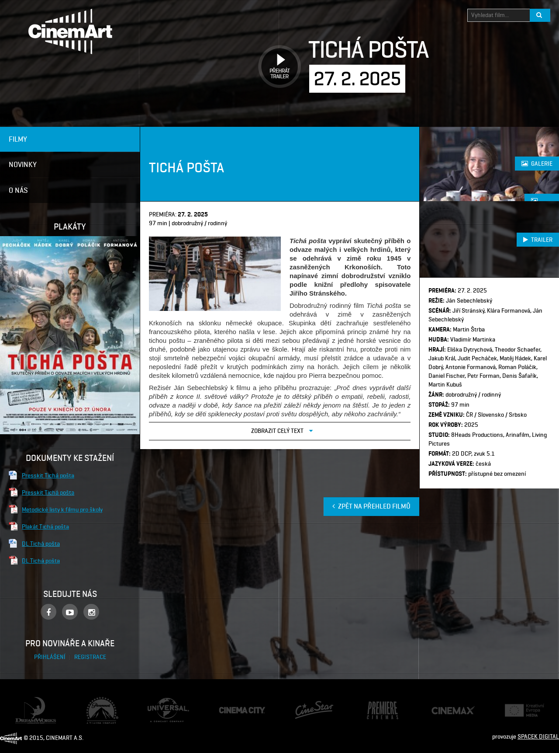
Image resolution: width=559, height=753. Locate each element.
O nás (18, 190)
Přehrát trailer (276, 57)
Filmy (18, 139)
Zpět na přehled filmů (371, 506)
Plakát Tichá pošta (45, 526)
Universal (160, 702)
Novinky (23, 164)
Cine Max (443, 710)
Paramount (100, 700)
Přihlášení (50, 657)
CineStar (306, 704)
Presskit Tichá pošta (48, 475)
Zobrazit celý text (282, 430)
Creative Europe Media (521, 710)
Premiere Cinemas (374, 706)
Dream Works (32, 701)
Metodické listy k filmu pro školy (62, 509)
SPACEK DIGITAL (538, 736)
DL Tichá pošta (41, 543)
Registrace (90, 657)
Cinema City (234, 710)
